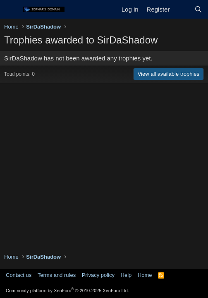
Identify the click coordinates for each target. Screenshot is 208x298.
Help (126, 275)
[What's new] (182, 9)
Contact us (18, 275)
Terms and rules (57, 275)
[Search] (198, 9)
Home (145, 275)
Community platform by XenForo (67, 290)
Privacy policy (98, 275)
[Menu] (11, 9)
